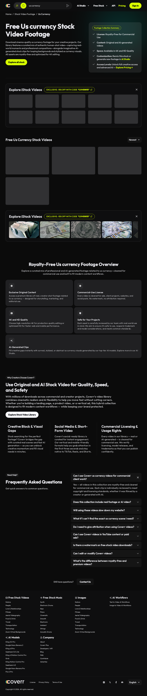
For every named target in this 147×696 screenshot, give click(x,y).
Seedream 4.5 (11, 665)
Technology (10, 629)
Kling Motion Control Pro (15, 662)
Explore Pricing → (124, 67)
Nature (8, 602)
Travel (8, 622)
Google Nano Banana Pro (15, 668)
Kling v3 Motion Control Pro (16, 655)
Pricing (122, 5)
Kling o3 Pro (10, 648)
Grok (7, 658)
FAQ (41, 655)
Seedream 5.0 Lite (12, 652)
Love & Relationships (13, 609)
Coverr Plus (44, 645)
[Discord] (122, 682)
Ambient (43, 625)
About (42, 642)
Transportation (11, 625)
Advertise (43, 662)
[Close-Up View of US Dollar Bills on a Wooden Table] (73, 160)
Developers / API (46, 648)
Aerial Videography (13, 615)
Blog (42, 652)
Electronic (44, 622)
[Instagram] (103, 682)
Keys (42, 609)
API (113, 5)
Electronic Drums (46, 605)
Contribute (44, 658)
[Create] (17, 6)
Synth (42, 602)
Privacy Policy (44, 682)
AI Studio (83, 5)
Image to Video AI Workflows (120, 605)
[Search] (23, 6)
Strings (42, 629)
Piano (42, 612)
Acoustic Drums (46, 632)
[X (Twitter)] (110, 682)
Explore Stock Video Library (22, 414)
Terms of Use (57, 682)
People (8, 605)
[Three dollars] (119, 160)
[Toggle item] (137, 477)
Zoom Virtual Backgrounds (15, 632)
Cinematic (44, 615)
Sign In (135, 5)
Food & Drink (11, 619)
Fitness (8, 612)
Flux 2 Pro (9, 672)
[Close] (136, 89)
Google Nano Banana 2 (14, 645)
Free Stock (100, 5)
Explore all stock (16, 62)
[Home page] (8, 5)
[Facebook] (116, 682)
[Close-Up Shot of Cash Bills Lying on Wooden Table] (27, 191)
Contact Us (85, 581)
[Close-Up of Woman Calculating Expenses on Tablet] (27, 160)
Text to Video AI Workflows (120, 602)
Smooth (43, 619)
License (32, 682)
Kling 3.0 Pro (10, 642)
